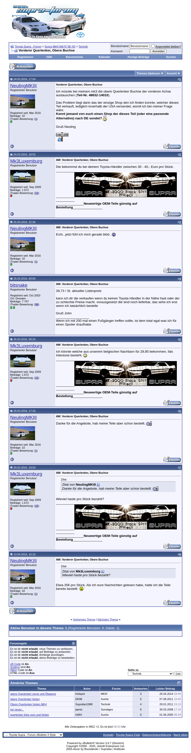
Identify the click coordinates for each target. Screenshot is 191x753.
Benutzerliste (74, 56)
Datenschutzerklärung (156, 734)
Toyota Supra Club (128, 734)
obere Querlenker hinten (25, 699)
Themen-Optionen (148, 73)
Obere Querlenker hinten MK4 (28, 704)
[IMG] (13, 669)
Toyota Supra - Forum (28, 46)
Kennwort (116, 51)
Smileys (15, 666)
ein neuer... (17, 709)
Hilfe (49, 56)
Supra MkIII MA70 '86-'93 (60, 46)
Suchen (171, 56)
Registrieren (25, 56)
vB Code (15, 663)
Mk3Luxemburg (26, 161)
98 (36, 304)
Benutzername (120, 46)
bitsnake (19, 285)
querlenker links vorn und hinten (29, 714)
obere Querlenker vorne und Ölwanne (33, 693)
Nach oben (181, 734)
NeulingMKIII (23, 85)
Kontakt (108, 734)
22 (36, 192)
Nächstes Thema (107, 619)
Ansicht (172, 73)
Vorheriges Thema (84, 619)
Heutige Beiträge (138, 56)
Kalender (104, 56)
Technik (83, 46)
